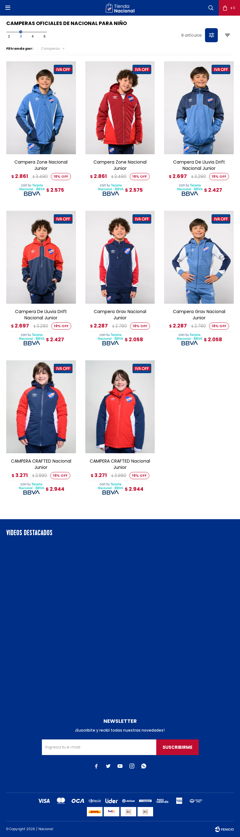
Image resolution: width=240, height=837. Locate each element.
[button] (211, 8)
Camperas (50, 48)
